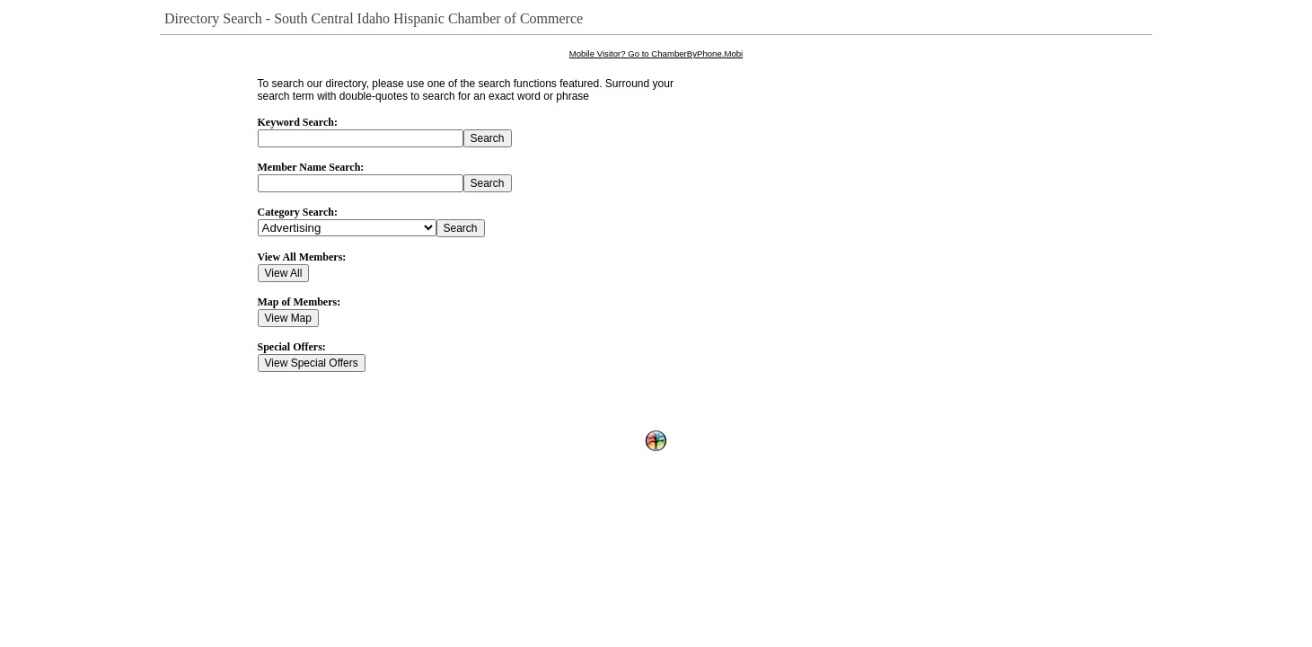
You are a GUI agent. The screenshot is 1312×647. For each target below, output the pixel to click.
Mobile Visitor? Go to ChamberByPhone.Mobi (656, 53)
